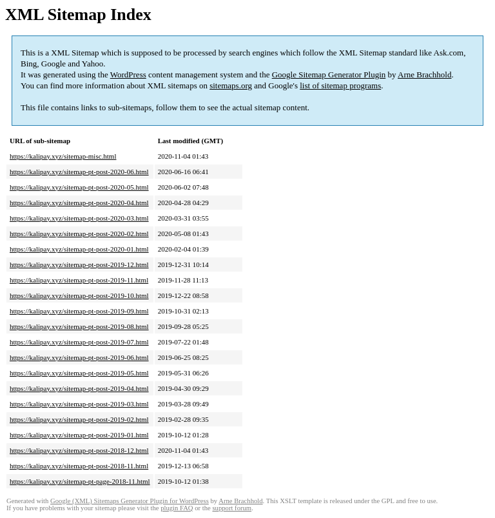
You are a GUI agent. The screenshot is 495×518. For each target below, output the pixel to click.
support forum (231, 508)
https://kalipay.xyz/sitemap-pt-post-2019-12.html (79, 264)
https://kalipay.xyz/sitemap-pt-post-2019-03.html (79, 404)
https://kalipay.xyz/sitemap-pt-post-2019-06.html (79, 357)
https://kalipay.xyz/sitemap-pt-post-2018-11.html (79, 466)
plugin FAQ (176, 508)
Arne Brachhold (424, 74)
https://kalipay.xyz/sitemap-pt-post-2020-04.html (79, 202)
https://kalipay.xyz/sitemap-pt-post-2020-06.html (79, 171)
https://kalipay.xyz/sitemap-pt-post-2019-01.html (79, 435)
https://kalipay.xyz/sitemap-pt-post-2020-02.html (79, 233)
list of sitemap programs (340, 85)
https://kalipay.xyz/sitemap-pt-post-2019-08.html (79, 326)
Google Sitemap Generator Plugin (329, 74)
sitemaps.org (230, 85)
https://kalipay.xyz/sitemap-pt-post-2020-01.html (79, 249)
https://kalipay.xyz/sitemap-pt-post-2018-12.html (79, 450)
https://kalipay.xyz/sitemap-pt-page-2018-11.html (80, 481)
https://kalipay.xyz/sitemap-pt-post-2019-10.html (79, 295)
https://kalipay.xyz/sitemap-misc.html (63, 156)
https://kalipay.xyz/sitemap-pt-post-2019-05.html (79, 373)
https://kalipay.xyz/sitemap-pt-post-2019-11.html (79, 280)
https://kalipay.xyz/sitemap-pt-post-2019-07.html (79, 342)
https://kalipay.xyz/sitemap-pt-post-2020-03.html (79, 218)
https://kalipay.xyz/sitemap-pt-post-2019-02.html (79, 419)
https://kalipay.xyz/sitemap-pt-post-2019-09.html (79, 311)
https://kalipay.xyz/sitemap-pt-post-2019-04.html (79, 388)
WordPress (128, 74)
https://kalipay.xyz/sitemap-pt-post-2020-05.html (79, 187)
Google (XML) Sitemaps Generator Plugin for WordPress (129, 500)
